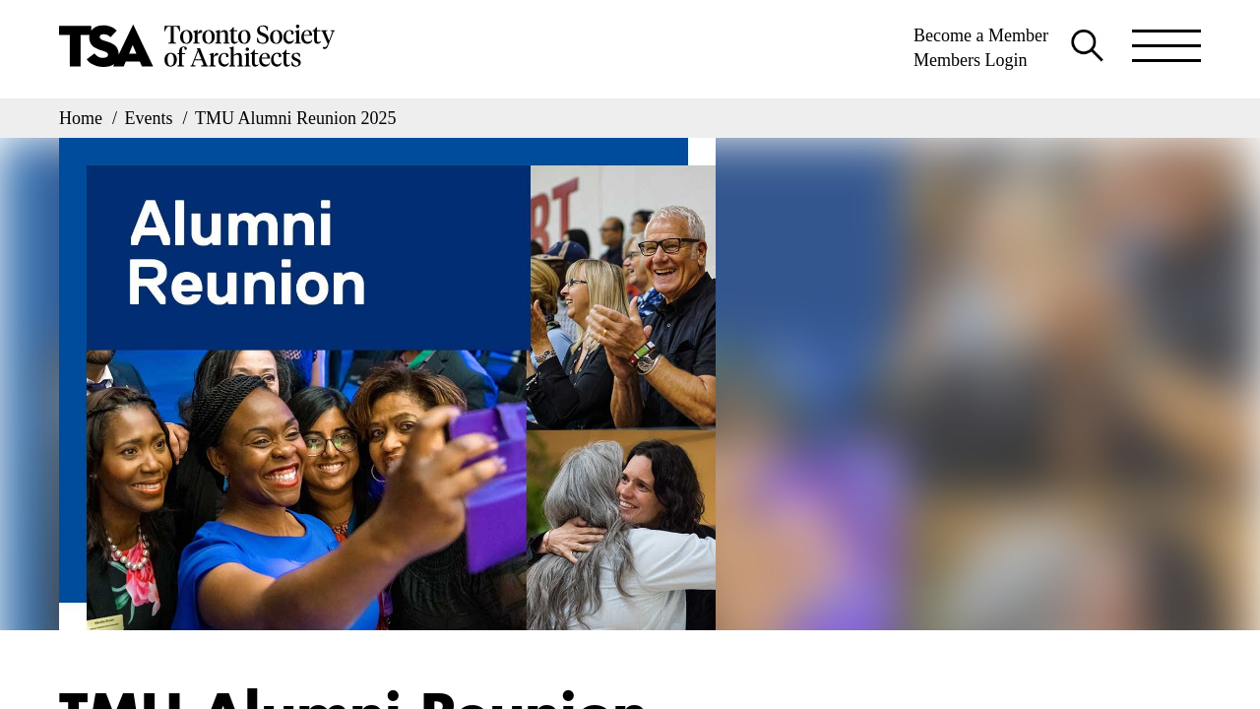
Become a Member (981, 35)
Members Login (970, 60)
